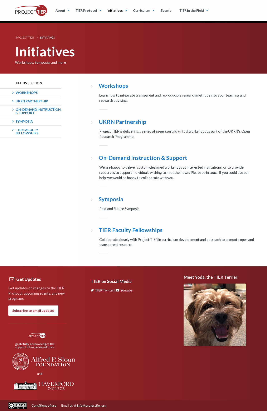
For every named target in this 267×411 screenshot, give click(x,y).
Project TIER (25, 37)
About (60, 10)
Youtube (124, 290)
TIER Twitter (102, 290)
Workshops (27, 92)
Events (166, 10)
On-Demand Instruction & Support (38, 111)
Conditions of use (43, 405)
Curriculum (141, 10)
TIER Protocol (86, 10)
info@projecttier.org (91, 405)
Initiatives (115, 10)
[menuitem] (61, 10)
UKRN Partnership (32, 101)
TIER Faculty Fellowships (26, 131)
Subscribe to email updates (33, 310)
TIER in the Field (191, 10)
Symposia (24, 121)
